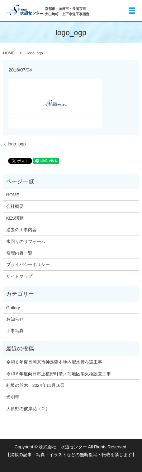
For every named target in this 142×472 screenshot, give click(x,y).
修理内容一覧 (19, 252)
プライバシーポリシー (28, 264)
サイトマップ (19, 276)
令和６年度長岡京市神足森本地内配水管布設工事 (54, 362)
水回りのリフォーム (25, 241)
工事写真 (15, 330)
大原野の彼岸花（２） (28, 408)
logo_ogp (17, 143)
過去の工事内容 (21, 229)
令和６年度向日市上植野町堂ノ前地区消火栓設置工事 (58, 373)
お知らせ (15, 319)
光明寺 (15, 396)
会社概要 (15, 206)
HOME (8, 53)
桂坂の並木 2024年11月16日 (35, 385)
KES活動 (15, 218)
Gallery (13, 307)
